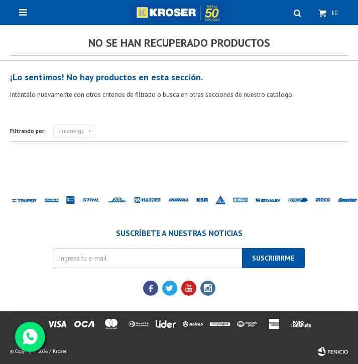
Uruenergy (71, 131)
